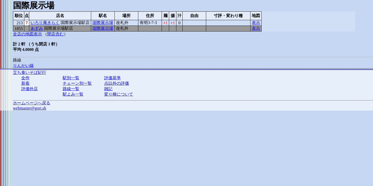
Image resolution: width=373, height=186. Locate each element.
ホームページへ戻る (31, 103)
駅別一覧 (71, 78)
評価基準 (112, 78)
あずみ (37, 28)
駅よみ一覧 (73, 94)
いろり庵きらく (45, 22)
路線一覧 (71, 89)
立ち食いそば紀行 (29, 72)
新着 (25, 83)
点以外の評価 (116, 83)
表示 (256, 22)
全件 (25, 78)
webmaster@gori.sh (29, 108)
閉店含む (55, 34)
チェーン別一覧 (77, 83)
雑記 (108, 89)
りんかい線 (23, 65)
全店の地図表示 (27, 34)
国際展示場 (102, 22)
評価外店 (29, 89)
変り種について (118, 94)
